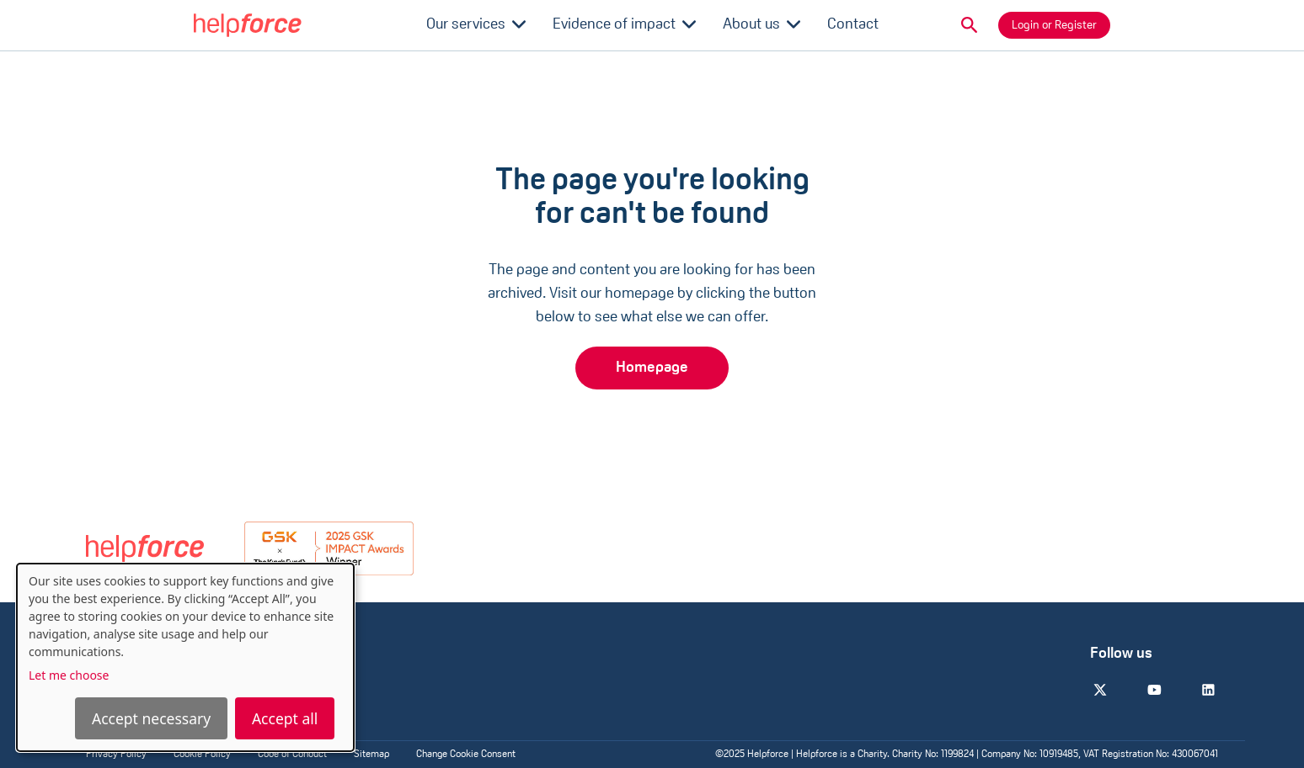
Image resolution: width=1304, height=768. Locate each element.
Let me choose (69, 675)
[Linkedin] (1208, 690)
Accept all (285, 718)
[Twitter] (1100, 690)
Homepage (652, 368)
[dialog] (185, 657)
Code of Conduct (292, 754)
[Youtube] (1154, 690)
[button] (969, 25)
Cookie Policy (202, 754)
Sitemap (371, 754)
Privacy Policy (116, 754)
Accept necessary (151, 718)
